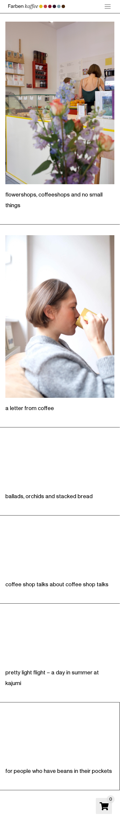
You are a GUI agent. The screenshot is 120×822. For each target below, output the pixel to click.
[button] (108, 6)
